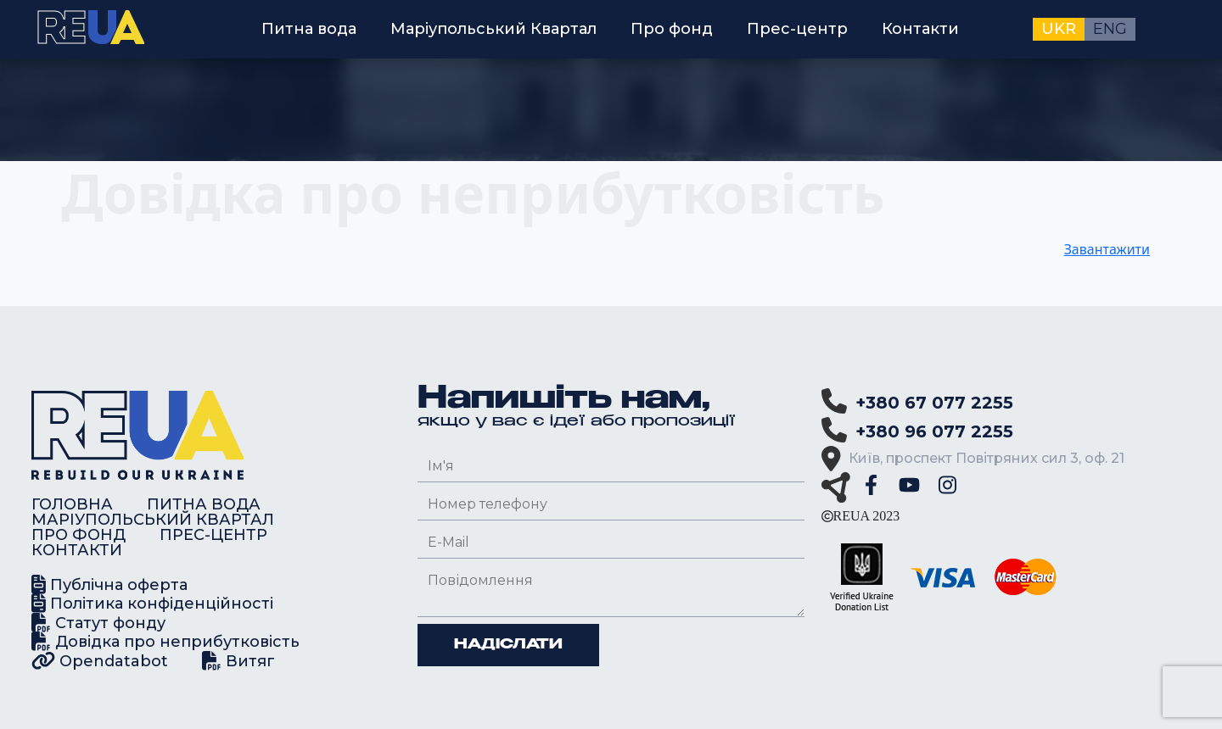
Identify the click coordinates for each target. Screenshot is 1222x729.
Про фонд (672, 28)
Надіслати (508, 645)
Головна (72, 504)
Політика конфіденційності (152, 603)
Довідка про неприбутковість (165, 641)
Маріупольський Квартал (493, 28)
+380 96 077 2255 (934, 431)
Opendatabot (99, 661)
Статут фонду (98, 622)
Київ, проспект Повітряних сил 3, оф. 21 (986, 458)
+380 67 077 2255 (934, 402)
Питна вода (308, 28)
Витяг (238, 661)
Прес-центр (797, 28)
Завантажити (1107, 249)
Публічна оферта (109, 584)
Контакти (920, 28)
